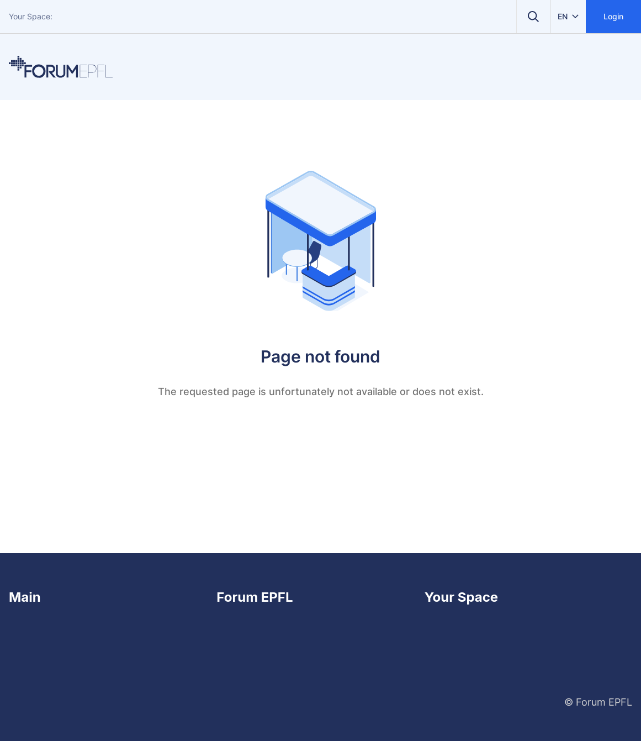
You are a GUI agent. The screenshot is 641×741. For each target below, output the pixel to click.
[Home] (61, 67)
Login (613, 16)
